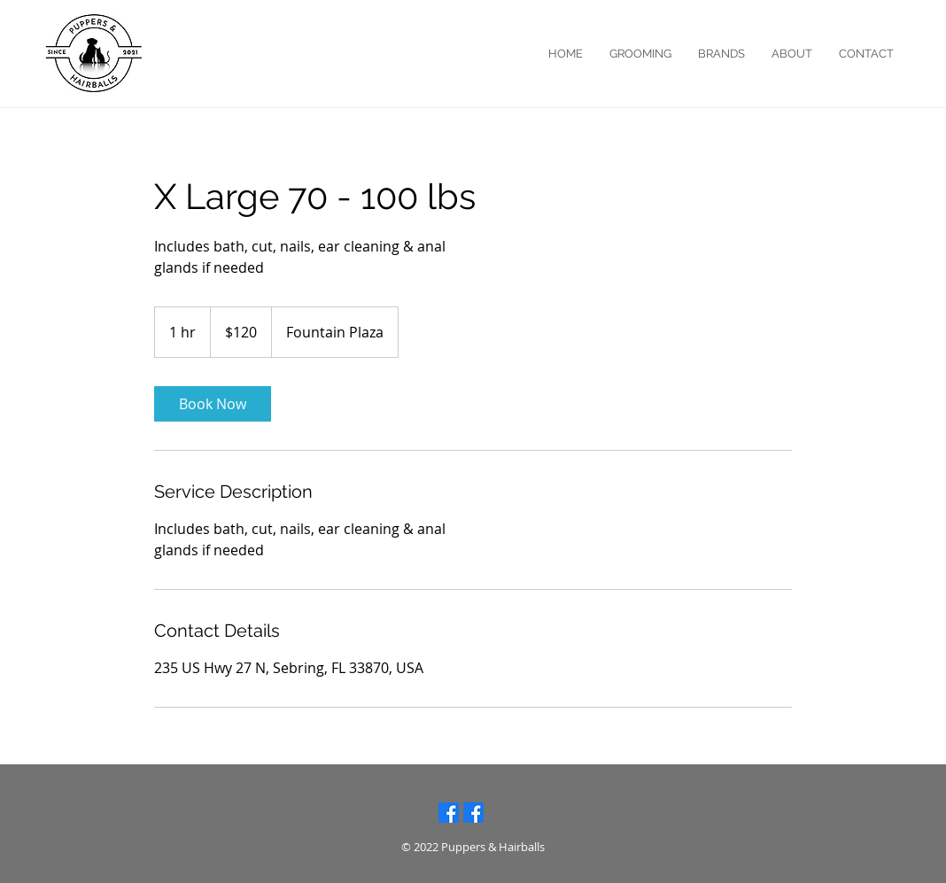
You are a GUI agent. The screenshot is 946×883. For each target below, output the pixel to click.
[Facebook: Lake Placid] (448, 812)
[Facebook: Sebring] (473, 812)
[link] (212, 404)
